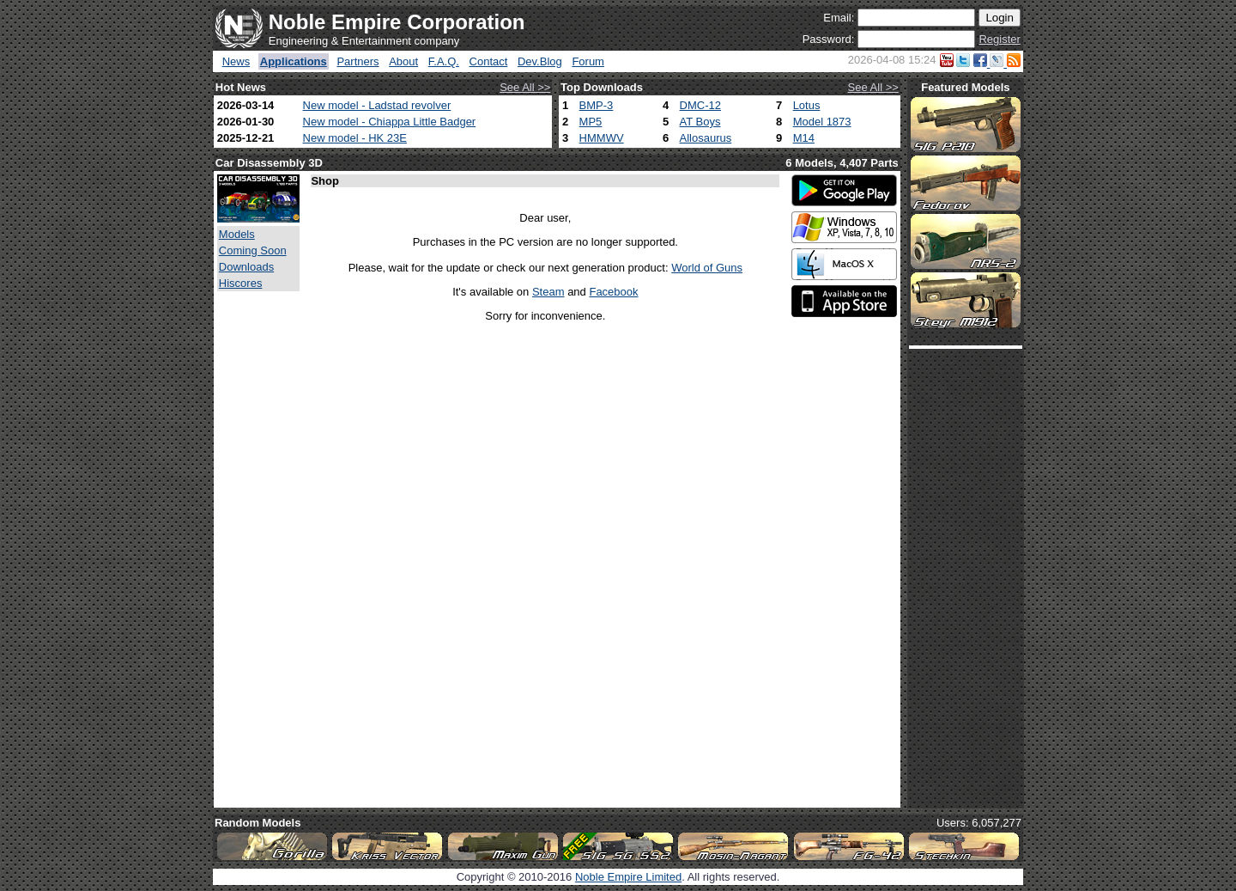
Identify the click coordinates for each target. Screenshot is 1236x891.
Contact (489, 61)
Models (237, 234)
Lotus (807, 105)
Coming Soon (253, 250)
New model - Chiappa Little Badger (389, 121)
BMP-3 (596, 105)
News (236, 61)
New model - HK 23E (355, 137)
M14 (804, 137)
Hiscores (241, 283)
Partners (357, 61)
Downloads (246, 266)
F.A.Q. (443, 61)
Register (999, 39)
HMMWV (601, 137)
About (403, 61)
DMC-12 (700, 105)
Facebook (613, 291)
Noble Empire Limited (628, 876)
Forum (588, 61)
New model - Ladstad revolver (377, 105)
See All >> (525, 87)
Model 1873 (822, 121)
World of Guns (706, 267)
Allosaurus (706, 137)
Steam (548, 291)
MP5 (591, 121)
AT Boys (700, 121)
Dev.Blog (540, 61)
